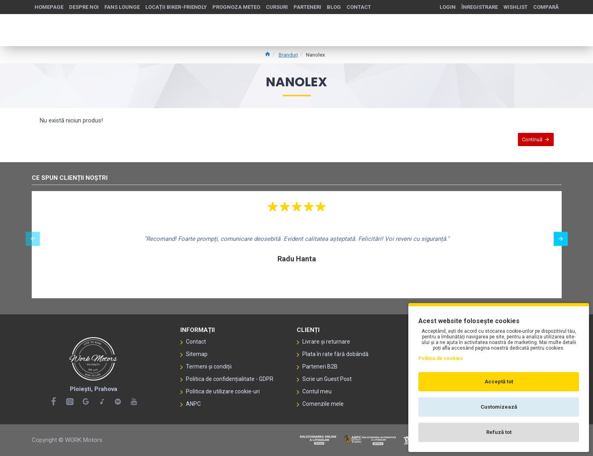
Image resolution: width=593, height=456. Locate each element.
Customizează (499, 407)
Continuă (528, 143)
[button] (33, 239)
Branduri (288, 55)
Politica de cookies (440, 358)
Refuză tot (498, 432)
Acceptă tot (499, 382)
